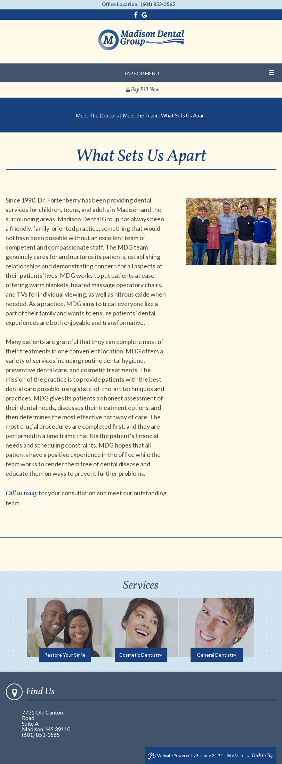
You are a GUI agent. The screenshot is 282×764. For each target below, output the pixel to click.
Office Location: (120, 4)
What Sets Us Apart (183, 115)
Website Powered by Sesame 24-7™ (186, 755)
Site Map (235, 755)
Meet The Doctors (97, 115)
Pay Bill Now (142, 90)
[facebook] (136, 15)
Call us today (22, 493)
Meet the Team (140, 115)
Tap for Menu (141, 73)
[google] (144, 15)
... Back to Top (260, 755)
